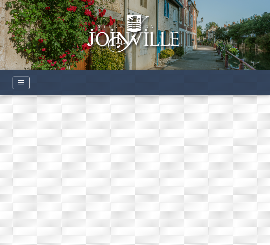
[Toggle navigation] (21, 83)
